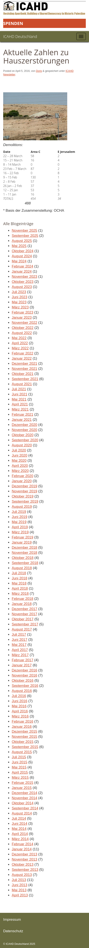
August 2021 (22, 384)
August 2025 (22, 241)
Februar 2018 (22, 599)
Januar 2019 (22, 542)
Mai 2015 (19, 767)
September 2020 (25, 440)
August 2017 (22, 629)
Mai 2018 (19, 583)
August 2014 (22, 813)
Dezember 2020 (24, 425)
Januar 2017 (22, 665)
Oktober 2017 (23, 619)
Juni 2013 (19, 885)
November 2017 (24, 614)
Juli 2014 (19, 818)
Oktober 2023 (23, 282)
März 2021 (20, 409)
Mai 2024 (19, 261)
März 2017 (20, 655)
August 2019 (22, 507)
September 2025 (25, 236)
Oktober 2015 (23, 742)
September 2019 (25, 501)
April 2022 (20, 343)
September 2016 (25, 686)
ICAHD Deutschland (20, 36)
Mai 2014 (19, 829)
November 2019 (24, 491)
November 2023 (24, 277)
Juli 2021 (19, 389)
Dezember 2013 (24, 854)
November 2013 (24, 859)
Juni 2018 (19, 578)
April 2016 (20, 711)
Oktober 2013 (23, 865)
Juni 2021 (19, 394)
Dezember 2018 (24, 548)
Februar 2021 (22, 414)
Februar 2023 (22, 312)
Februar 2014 (22, 844)
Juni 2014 (19, 824)
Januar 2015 (22, 788)
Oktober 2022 (23, 328)
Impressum (12, 920)
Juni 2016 (19, 701)
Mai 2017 (19, 645)
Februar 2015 (22, 783)
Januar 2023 (22, 318)
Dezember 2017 (24, 609)
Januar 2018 (22, 604)
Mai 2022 (19, 338)
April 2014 (20, 834)
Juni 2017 (19, 640)
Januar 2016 (22, 727)
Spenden (13, 23)
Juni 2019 (19, 517)
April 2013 (20, 895)
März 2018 (20, 594)
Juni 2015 (19, 762)
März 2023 (20, 307)
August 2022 (22, 333)
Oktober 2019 (23, 496)
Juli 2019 (19, 512)
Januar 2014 (22, 849)
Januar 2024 (22, 271)
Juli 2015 (19, 757)
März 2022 (20, 348)
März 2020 (20, 471)
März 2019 (20, 532)
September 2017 (25, 624)
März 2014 (20, 839)
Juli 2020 (19, 450)
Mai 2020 (19, 461)
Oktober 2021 (23, 374)
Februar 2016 (22, 721)
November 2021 (24, 369)
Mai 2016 (19, 706)
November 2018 (24, 553)
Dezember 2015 (24, 731)
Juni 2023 (19, 297)
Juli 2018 (19, 573)
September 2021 (25, 379)
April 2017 (20, 650)
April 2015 (20, 772)
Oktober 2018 (23, 558)
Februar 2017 (22, 660)
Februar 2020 (22, 476)
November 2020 (24, 430)
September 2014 (25, 808)
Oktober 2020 (23, 435)
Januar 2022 (22, 358)
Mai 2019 (19, 522)
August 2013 (22, 875)
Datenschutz (13, 931)
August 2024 (22, 256)
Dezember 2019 (24, 486)
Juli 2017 (19, 634)
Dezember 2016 (24, 670)
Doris (39, 70)
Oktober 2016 (23, 681)
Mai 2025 (19, 246)
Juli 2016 (19, 696)
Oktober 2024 (23, 251)
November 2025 (24, 231)
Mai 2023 (19, 302)
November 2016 (24, 675)
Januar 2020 (22, 481)
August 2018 (22, 568)
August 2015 (22, 752)
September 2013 (25, 870)
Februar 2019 (22, 537)
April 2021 (20, 404)
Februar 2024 (22, 266)
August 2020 (22, 445)
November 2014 (24, 798)
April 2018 (20, 588)
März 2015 (20, 778)
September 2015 (25, 747)
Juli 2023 (19, 292)
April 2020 (20, 466)
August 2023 (22, 287)
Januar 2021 (22, 420)
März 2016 (20, 716)
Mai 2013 (19, 890)
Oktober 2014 (23, 803)
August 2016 (22, 691)
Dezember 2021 (24, 364)
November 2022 (24, 323)
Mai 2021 (19, 399)
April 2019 (20, 527)
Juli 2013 (19, 880)
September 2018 (25, 563)
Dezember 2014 (24, 793)
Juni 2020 (19, 455)
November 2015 (24, 737)
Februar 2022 (22, 353)
